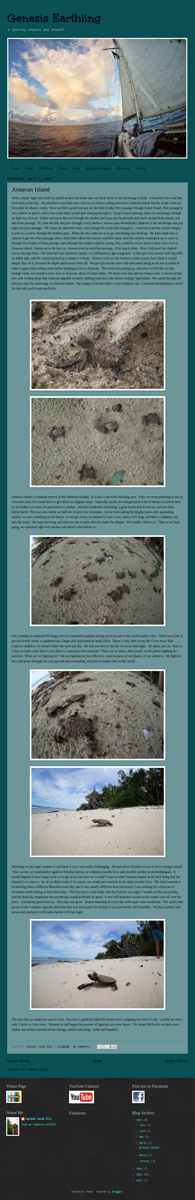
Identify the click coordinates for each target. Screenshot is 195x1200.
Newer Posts (18, 1061)
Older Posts (176, 1061)
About (29, 168)
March (143, 1155)
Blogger (117, 1191)
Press (76, 168)
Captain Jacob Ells (38, 1119)
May (142, 1137)
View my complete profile (38, 1124)
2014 (140, 1169)
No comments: (82, 1046)
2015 (140, 1120)
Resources (123, 168)
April (143, 1143)
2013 (140, 1174)
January (145, 1161)
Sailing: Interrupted (98, 168)
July (143, 1125)
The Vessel (46, 168)
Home (15, 168)
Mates (63, 168)
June (143, 1131)
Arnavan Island (31, 189)
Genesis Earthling (53, 18)
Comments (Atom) (38, 1069)
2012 (140, 1180)
